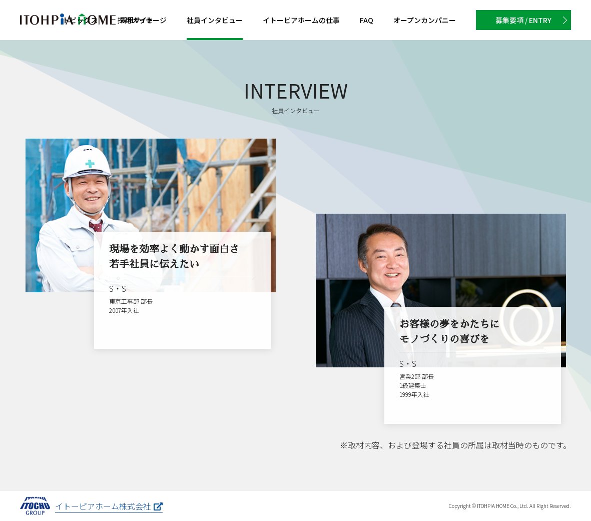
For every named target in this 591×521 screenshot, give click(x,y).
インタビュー (215, 20)
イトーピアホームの (301, 20)
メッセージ (142, 20)
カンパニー (424, 20)
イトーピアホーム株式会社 (109, 506)
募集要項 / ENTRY (523, 20)
